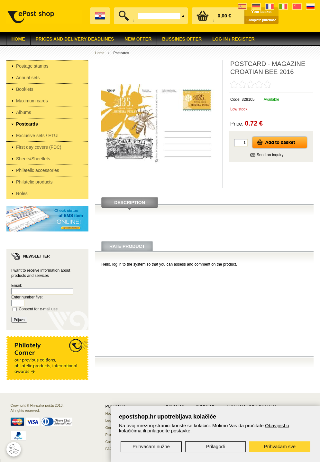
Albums (23, 112)
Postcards (27, 124)
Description (129, 202)
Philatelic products (34, 181)
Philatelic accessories (37, 170)
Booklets (24, 89)
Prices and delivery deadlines (75, 39)
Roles (22, 193)
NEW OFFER (137, 39)
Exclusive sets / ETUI (37, 135)
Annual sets (28, 77)
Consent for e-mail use (38, 309)
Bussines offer (182, 39)
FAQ (109, 449)
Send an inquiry (270, 155)
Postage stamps (32, 66)
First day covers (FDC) (38, 147)
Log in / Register (233, 39)
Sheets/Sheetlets (33, 158)
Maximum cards (32, 100)
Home (18, 39)
